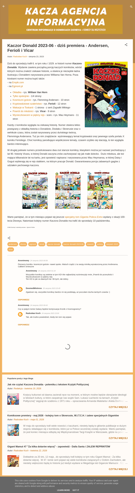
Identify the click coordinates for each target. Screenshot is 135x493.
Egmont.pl (17, 86)
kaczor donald (54, 244)
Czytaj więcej (118, 407)
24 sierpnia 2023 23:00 (50, 313)
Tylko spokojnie (21, 96)
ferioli (41, 244)
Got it (76, 490)
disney (23, 244)
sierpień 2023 (112, 244)
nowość (90, 244)
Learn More (63, 490)
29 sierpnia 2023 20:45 (51, 288)
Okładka (17, 92)
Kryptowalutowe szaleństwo (27, 103)
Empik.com (18, 82)
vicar (11, 249)
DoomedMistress (34, 288)
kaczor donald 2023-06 (73, 244)
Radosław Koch (33, 313)
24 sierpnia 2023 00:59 (39, 261)
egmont (32, 244)
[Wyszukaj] (131, 7)
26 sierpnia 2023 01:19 (47, 271)
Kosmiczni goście (22, 100)
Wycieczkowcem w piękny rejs (29, 115)
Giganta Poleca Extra (91, 217)
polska (100, 244)
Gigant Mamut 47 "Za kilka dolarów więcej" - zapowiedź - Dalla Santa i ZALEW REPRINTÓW (58, 446)
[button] (126, 45)
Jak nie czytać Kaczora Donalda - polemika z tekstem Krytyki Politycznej (48, 384)
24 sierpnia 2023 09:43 (39, 305)
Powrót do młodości (23, 111)
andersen (13, 244)
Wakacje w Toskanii (23, 107)
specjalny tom (72, 217)
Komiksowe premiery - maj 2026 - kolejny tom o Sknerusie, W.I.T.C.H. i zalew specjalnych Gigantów (63, 415)
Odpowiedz (23, 300)
